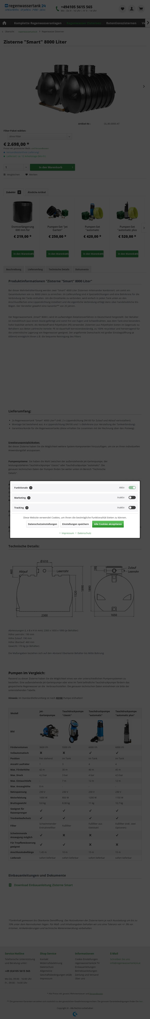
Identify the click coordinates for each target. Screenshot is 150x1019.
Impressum (66, 533)
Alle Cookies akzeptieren (108, 524)
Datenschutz (83, 533)
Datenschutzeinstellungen (42, 524)
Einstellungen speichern (75, 524)
